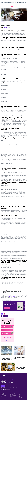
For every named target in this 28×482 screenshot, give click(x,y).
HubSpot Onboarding (12, 393)
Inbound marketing (3, 394)
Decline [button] (15, 6)
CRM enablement (3, 392)
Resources (20, 394)
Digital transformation (3, 395)
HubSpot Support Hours (12, 394)
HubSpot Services (12, 392)
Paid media (2, 396)
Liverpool (4, 379)
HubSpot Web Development (13, 395)
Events (19, 395)
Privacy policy (20, 397)
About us (20, 392)
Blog (19, 396)
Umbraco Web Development (13, 396)
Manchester (7, 379)
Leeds (15, 379)
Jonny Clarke (5, 27)
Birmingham (12, 379)
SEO (1, 397)
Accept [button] (12, 6)
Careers (19, 393)
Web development (3, 393)
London (10, 379)
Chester (2, 379)
